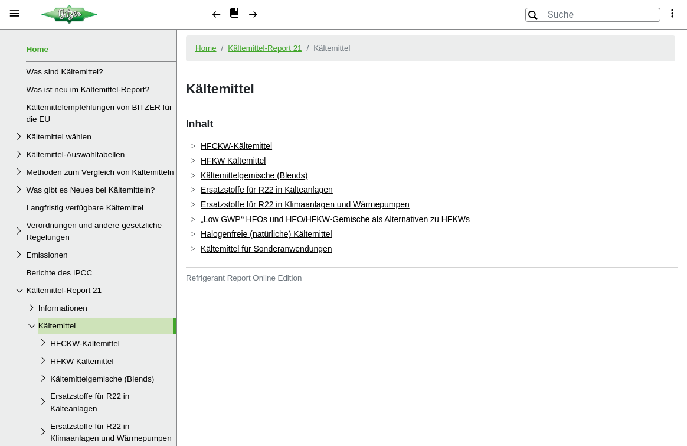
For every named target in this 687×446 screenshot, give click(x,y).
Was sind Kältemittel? (64, 71)
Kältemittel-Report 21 (64, 290)
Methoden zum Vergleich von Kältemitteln (100, 172)
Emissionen (46, 254)
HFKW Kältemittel (81, 361)
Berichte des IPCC (59, 272)
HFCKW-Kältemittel (85, 343)
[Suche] (592, 15)
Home (37, 49)
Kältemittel (57, 325)
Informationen (62, 308)
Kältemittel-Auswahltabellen (75, 154)
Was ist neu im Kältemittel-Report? (87, 89)
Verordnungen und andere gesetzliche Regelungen (94, 231)
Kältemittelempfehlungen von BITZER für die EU (99, 113)
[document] (432, 236)
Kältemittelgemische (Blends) (102, 379)
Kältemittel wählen (58, 136)
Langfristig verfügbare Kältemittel (84, 207)
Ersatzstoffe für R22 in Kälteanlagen (89, 402)
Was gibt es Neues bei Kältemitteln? (90, 189)
